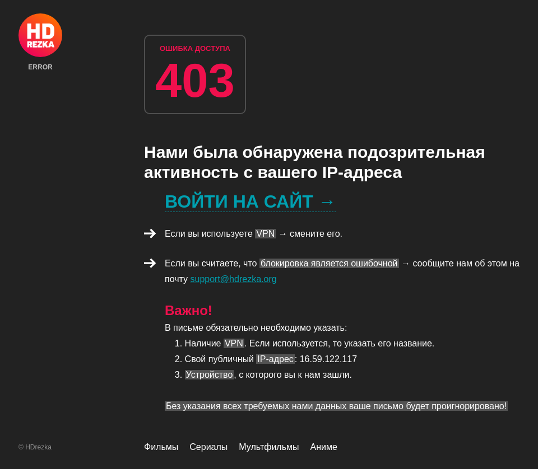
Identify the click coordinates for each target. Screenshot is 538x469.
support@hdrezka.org (234, 279)
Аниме (323, 447)
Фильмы (161, 447)
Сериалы (208, 447)
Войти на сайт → (250, 201)
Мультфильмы (269, 447)
